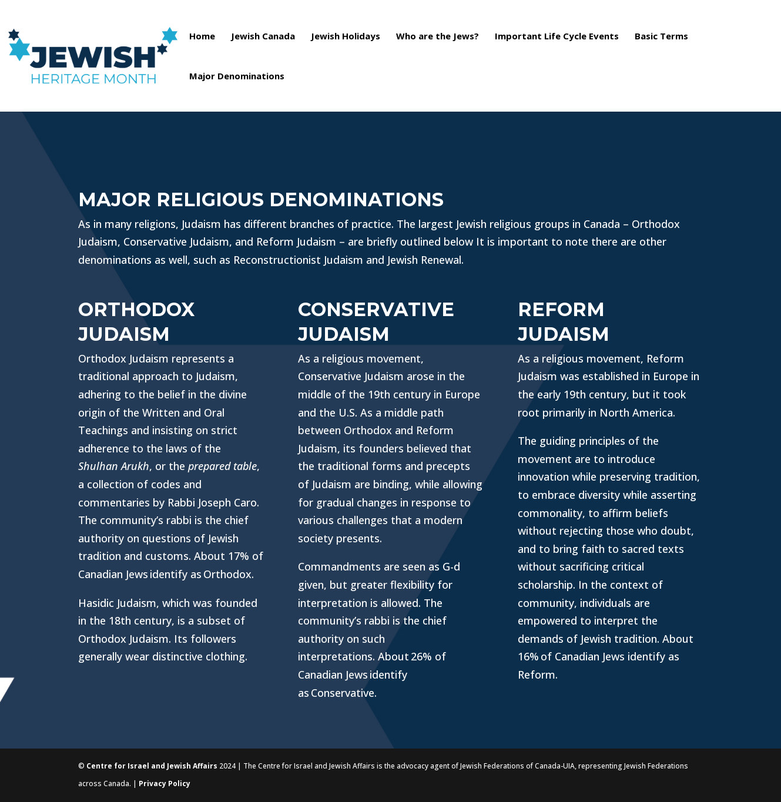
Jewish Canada (263, 37)
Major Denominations (236, 77)
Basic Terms (661, 37)
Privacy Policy (164, 783)
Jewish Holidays (345, 37)
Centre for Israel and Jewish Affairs (151, 766)
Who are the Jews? (437, 37)
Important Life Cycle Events (557, 37)
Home (202, 37)
